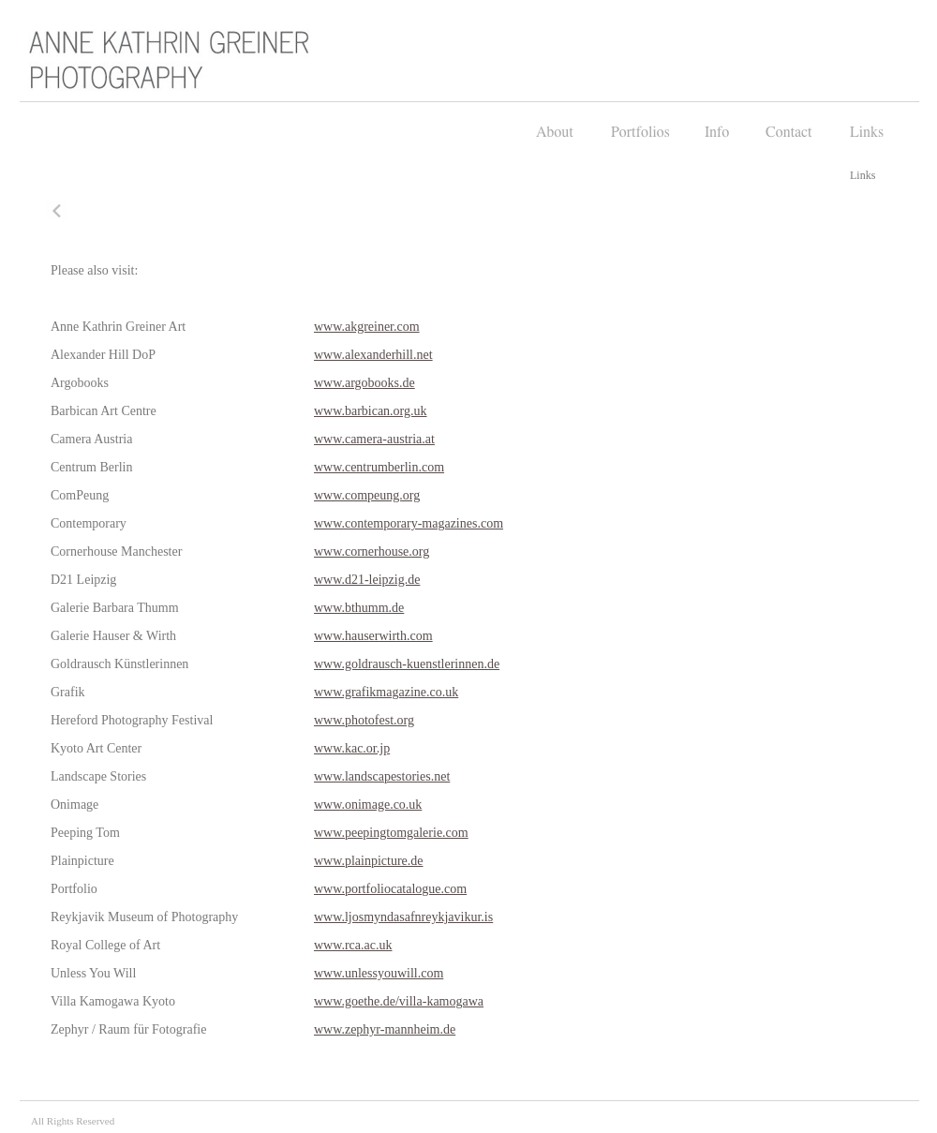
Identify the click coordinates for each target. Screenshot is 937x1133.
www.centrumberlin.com (379, 467)
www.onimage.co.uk (368, 805)
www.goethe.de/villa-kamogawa (398, 1001)
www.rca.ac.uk (353, 945)
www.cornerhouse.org (371, 551)
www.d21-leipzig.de (367, 580)
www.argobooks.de (364, 383)
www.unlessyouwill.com (378, 973)
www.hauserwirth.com (373, 636)
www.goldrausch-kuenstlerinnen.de (406, 664)
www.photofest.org (364, 720)
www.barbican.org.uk (370, 411)
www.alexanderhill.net (373, 355)
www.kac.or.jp (352, 748)
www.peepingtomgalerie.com (391, 833)
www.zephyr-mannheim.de (384, 1029)
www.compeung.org (367, 495)
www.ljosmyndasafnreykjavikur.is (403, 917)
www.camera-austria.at (374, 439)
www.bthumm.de (359, 608)
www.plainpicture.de (369, 861)
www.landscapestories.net (382, 776)
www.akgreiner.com (367, 327)
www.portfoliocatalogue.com (390, 889)
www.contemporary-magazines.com (408, 523)
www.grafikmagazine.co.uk (386, 692)
